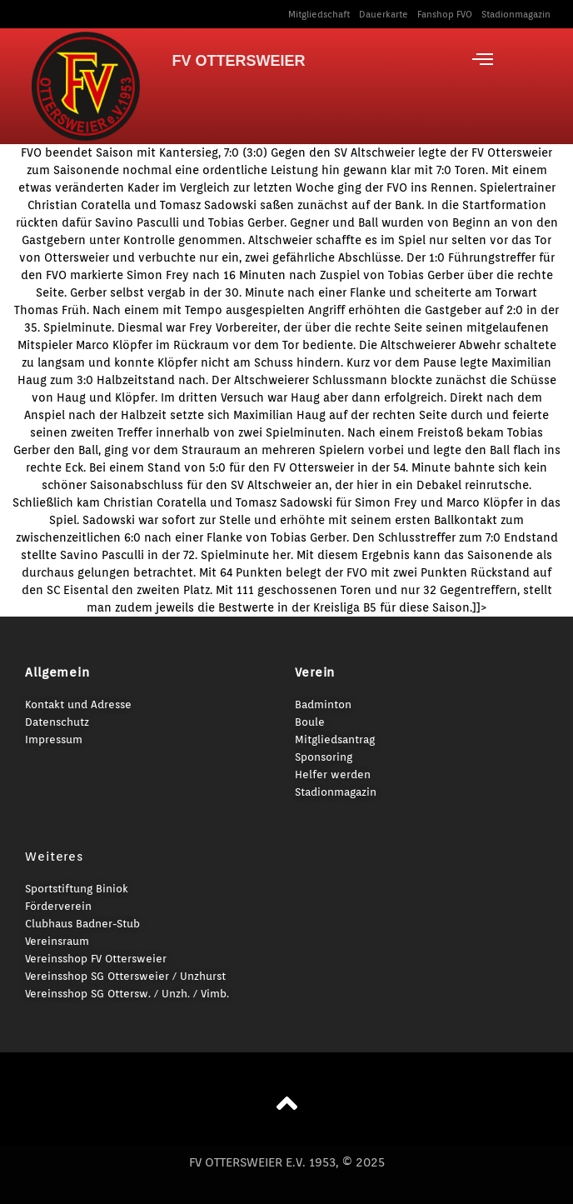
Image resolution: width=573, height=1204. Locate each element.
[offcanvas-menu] (482, 59)
